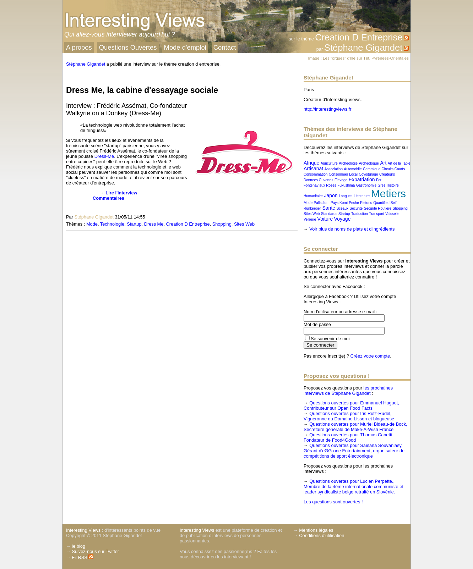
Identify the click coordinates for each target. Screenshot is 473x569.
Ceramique (371, 169)
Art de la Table (399, 163)
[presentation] (77, 201)
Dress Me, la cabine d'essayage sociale (142, 90)
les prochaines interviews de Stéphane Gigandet (348, 390)
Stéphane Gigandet (363, 48)
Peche (354, 203)
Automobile (353, 169)
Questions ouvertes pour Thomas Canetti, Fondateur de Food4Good (348, 437)
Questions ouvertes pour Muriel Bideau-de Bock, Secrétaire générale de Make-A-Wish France (355, 426)
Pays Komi (339, 203)
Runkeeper (312, 208)
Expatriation (362, 179)
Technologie (112, 224)
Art (383, 163)
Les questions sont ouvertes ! (333, 501)
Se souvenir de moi (330, 338)
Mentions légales (316, 530)
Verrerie (310, 219)
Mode (92, 224)
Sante (328, 208)
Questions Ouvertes (128, 47)
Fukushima (346, 185)
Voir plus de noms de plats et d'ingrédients (352, 229)
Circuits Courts (393, 169)
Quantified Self (385, 203)
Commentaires (108, 198)
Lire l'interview (121, 192)
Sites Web (244, 224)
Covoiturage (368, 174)
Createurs (387, 174)
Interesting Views (83, 530)
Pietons (366, 203)
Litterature (362, 196)
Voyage (342, 219)
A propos (79, 47)
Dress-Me (104, 156)
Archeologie (348, 163)
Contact (224, 47)
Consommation (315, 174)
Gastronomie (366, 185)
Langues (345, 196)
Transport (376, 214)
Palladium (322, 203)
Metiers (388, 193)
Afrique (311, 163)
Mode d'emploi (185, 47)
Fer (378, 180)
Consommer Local (343, 174)
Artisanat (313, 168)
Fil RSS (82, 557)
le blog (78, 546)
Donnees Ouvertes (318, 180)
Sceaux (342, 208)
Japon (330, 195)
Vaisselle (392, 214)
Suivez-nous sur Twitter (95, 551)
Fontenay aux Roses (320, 185)
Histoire (393, 185)
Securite (356, 208)
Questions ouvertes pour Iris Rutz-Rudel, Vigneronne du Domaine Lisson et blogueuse (349, 416)
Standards (329, 214)
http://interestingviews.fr (327, 109)
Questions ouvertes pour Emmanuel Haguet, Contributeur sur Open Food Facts (351, 405)
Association (334, 169)
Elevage (341, 180)
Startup (134, 224)
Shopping (222, 224)
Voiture (325, 219)
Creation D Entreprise (358, 37)
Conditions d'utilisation (321, 535)
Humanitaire (313, 196)
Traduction (359, 214)
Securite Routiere (377, 208)
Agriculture (329, 163)
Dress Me (154, 224)
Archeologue (369, 163)
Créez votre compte (370, 356)
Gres (382, 185)
